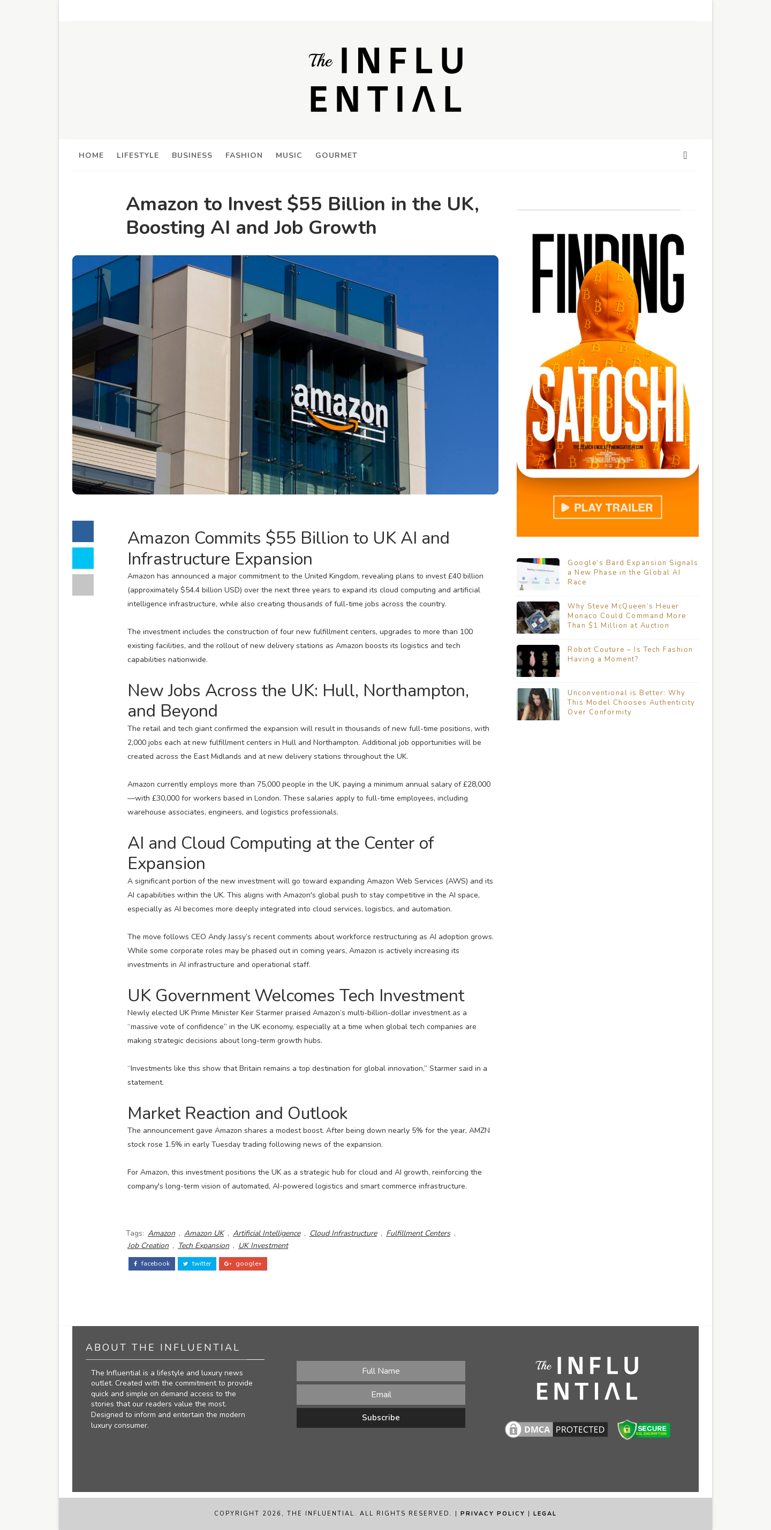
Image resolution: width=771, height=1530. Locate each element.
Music (289, 155)
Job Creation (148, 1245)
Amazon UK (204, 1233)
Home (91, 155)
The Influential (320, 1514)
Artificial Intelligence (266, 1233)
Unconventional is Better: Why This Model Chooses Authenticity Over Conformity (632, 702)
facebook (152, 1263)
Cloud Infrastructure (343, 1233)
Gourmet (336, 155)
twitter (197, 1263)
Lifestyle (138, 155)
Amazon (161, 1233)
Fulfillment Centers (418, 1233)
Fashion (244, 155)
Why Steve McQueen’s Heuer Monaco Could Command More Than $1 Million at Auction (627, 616)
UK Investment (263, 1245)
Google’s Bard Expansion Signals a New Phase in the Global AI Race (633, 572)
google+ (243, 1263)
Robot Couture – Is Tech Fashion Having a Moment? (630, 654)
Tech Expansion (203, 1245)
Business (192, 155)
